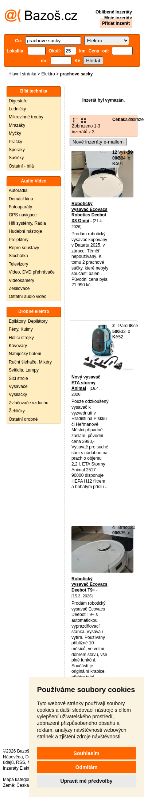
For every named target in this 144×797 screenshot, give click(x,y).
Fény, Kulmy (21, 329)
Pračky (15, 141)
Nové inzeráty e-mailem (98, 142)
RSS (20, 762)
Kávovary (18, 345)
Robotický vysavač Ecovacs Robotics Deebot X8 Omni (89, 212)
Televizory (18, 264)
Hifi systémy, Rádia (27, 223)
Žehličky (17, 410)
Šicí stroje (18, 378)
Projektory (18, 239)
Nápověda (13, 756)
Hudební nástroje (25, 231)
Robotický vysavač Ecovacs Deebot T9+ (89, 584)
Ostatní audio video (27, 296)
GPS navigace (23, 214)
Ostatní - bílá (21, 166)
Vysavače (18, 386)
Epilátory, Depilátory (28, 321)
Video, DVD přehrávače (32, 272)
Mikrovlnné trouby (26, 116)
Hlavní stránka (22, 73)
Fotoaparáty (20, 206)
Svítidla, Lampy (24, 370)
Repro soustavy (24, 247)
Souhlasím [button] (87, 753)
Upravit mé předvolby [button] (86, 781)
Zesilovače (19, 288)
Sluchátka (18, 255)
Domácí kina (21, 198)
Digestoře (18, 100)
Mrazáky (17, 125)
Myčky (15, 133)
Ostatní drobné (23, 419)
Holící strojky (21, 337)
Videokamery (21, 280)
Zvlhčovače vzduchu (28, 402)
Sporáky (17, 149)
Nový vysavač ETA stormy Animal (85, 382)
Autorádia (18, 190)
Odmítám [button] (86, 767)
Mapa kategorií (17, 779)
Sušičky (16, 157)
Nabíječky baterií (25, 353)
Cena (117, 119)
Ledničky (17, 108)
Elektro (48, 73)
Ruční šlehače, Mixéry (30, 362)
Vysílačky (18, 394)
